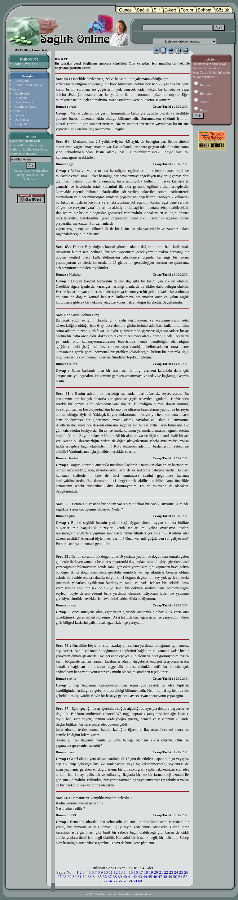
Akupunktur (23, 124)
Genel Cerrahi (24, 102)
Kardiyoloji (22, 93)
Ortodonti (21, 115)
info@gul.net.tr (144, 894)
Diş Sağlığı (22, 119)
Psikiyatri (21, 98)
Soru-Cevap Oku (26, 63)
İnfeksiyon (22, 80)
